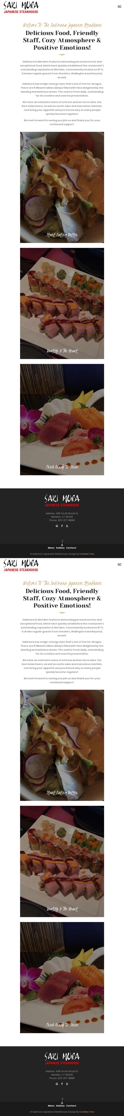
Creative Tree (86, 553)
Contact (71, 547)
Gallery (60, 547)
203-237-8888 (66, 520)
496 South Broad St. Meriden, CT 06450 (65, 515)
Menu (51, 547)
